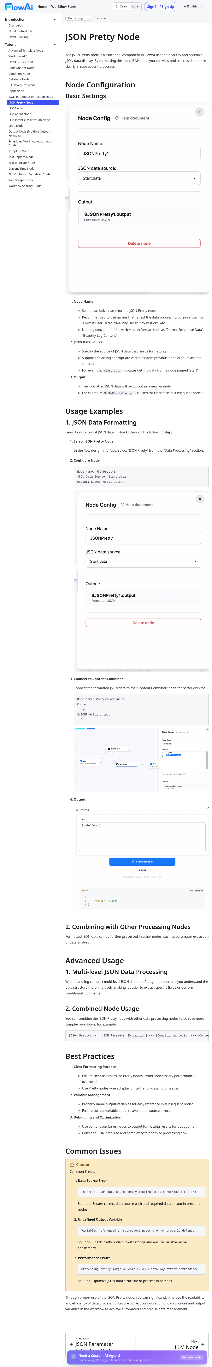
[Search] (127, 6)
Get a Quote (191, 1357)
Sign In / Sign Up (160, 6)
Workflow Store (63, 6)
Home (42, 6)
